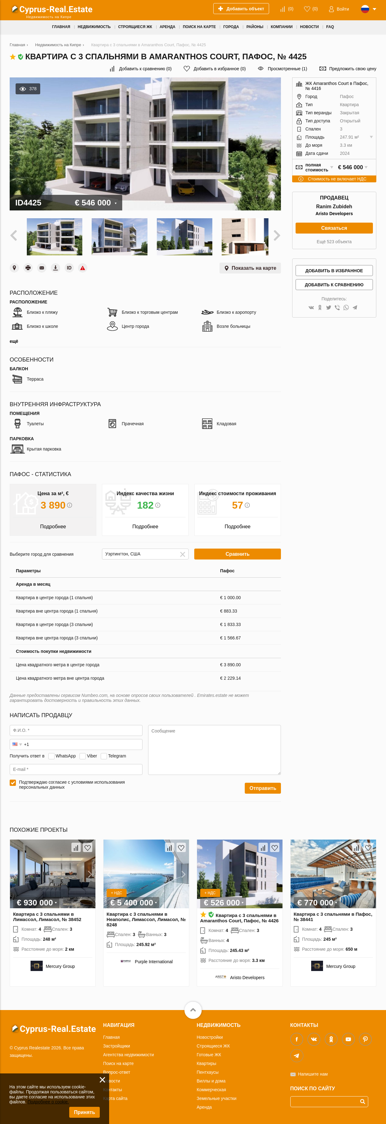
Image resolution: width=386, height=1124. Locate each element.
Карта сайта (115, 1096)
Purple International (154, 959)
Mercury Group (60, 964)
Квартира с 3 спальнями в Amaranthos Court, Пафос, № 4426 (239, 915)
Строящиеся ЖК (213, 1043)
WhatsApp (65, 753)
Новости (111, 1078)
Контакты (112, 1087)
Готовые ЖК (209, 1052)
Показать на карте (254, 266)
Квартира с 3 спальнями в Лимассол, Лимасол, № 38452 (47, 914)
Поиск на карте (118, 1061)
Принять (84, 1112)
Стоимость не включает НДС (337, 178)
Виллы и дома (211, 1078)
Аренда (204, 1104)
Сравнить (237, 552)
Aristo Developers (334, 213)
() (290, 8)
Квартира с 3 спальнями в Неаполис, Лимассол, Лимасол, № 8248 (146, 917)
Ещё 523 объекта (334, 241)
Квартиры (206, 1061)
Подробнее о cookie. (48, 1101)
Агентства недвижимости (128, 1052)
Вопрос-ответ (116, 1069)
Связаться (334, 228)
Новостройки (210, 1035)
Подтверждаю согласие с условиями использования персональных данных (72, 782)
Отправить (262, 786)
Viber (92, 753)
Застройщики (116, 1043)
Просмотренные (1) (287, 68)
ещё (14, 339)
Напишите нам (313, 1071)
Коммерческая (211, 1087)
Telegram (117, 753)
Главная (111, 1035)
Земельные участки (217, 1096)
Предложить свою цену (352, 68)
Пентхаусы (208, 1069)
